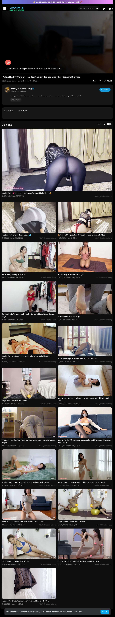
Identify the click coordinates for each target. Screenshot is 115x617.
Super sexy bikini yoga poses (14, 274)
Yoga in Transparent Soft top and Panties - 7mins (23, 522)
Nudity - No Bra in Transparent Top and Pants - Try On (25, 601)
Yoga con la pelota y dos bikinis (71, 522)
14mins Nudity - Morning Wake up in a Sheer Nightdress (25, 482)
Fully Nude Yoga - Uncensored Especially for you (78, 561)
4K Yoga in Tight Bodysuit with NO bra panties (77, 358)
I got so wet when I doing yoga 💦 (16, 235)
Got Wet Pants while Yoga (69, 316)
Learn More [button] (77, 612)
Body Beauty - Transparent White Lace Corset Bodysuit (81, 482)
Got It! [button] (104, 612)
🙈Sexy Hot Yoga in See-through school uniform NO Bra (81, 235)
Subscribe (104, 90)
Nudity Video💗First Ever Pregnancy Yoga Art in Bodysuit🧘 (27, 193)
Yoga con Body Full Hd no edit (14, 400)
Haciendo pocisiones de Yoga (70, 274)
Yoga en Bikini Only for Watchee (15, 561)
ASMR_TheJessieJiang (22, 88)
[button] (110, 8)
